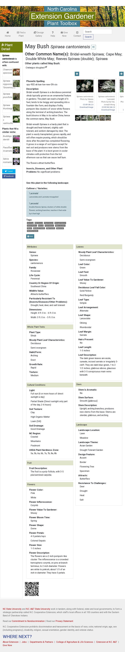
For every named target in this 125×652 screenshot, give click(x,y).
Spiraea (102, 59)
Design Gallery (39, 34)
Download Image (86, 107)
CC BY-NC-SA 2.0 (108, 107)
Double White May (40, 59)
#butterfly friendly (39, 228)
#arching (30, 223)
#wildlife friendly (32, 231)
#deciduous (38, 223)
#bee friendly (50, 228)
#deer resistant (60, 225)
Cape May (113, 54)
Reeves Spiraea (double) (75, 59)
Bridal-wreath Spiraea (87, 54)
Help (52, 34)
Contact (77, 34)
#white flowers (31, 225)
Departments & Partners (41, 642)
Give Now (64, 34)
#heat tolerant (48, 223)
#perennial (60, 228)
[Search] (97, 31)
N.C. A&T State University (38, 609)
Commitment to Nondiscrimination (28, 621)
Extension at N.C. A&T (106, 642)
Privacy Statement (64, 621)
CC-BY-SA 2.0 (88, 105)
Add (30, 236)
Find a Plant (21, 34)
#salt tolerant (49, 225)
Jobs (24, 642)
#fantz (29, 228)
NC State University (12, 609)
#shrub (40, 225)
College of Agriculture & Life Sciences (74, 642)
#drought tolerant (60, 223)
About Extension (10, 642)
